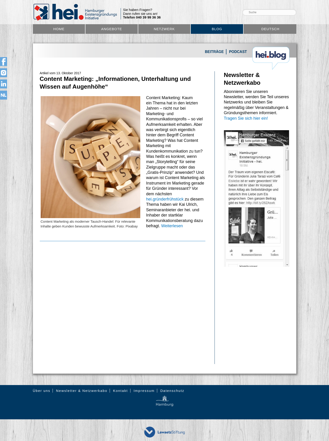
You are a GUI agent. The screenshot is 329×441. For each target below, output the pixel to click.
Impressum (144, 391)
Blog (217, 29)
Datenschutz (172, 391)
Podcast (238, 52)
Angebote (111, 29)
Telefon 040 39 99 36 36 (142, 17)
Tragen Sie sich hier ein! (246, 118)
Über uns (41, 391)
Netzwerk (164, 29)
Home (58, 29)
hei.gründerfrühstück (165, 199)
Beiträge (214, 52)
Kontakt (120, 391)
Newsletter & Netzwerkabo (81, 391)
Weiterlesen (172, 226)
